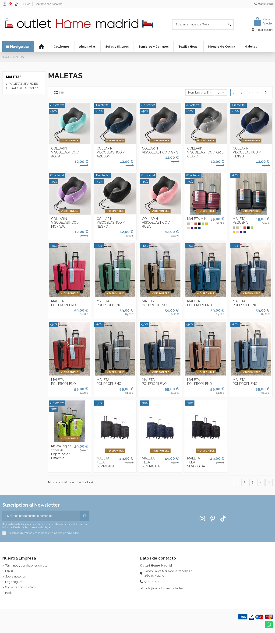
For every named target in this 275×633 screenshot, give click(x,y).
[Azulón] (199, 228)
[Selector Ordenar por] (199, 92)
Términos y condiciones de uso (26, 565)
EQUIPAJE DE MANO (23, 88)
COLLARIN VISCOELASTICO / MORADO (65, 223)
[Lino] (188, 224)
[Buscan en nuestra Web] (229, 24)
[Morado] (192, 228)
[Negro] (199, 224)
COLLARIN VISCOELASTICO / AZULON (111, 152)
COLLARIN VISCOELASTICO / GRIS (160, 150)
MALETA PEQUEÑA (240, 221)
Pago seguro (13, 582)
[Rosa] (188, 228)
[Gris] (234, 227)
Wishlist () (263, 4)
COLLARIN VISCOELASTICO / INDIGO (247, 152)
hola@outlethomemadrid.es (164, 588)
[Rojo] (195, 224)
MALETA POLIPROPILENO (63, 303)
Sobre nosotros (15, 576)
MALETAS (13, 77)
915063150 (152, 582)
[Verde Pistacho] (203, 224)
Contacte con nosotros (48, 4)
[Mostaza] (206, 224)
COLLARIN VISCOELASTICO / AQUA (65, 152)
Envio (27, 4)
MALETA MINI (197, 219)
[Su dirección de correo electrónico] (41, 516)
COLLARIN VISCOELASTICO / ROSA (156, 223)
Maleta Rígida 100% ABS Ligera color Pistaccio (61, 452)
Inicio (8, 593)
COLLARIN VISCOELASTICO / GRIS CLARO (205, 152)
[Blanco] (192, 224)
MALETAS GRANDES (23, 83)
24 (221, 92)
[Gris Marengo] (195, 228)
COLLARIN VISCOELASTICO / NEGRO (111, 223)
